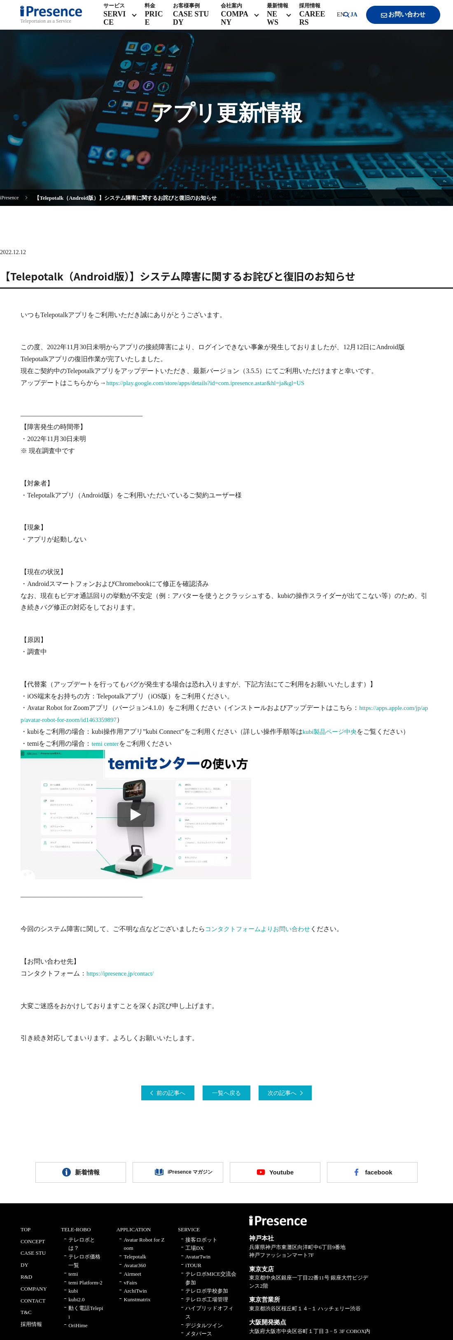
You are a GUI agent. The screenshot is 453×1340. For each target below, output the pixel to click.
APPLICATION (133, 1235)
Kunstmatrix (137, 1305)
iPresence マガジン (184, 1175)
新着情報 (87, 1175)
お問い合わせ (395, 20)
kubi (73, 1296)
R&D (26, 1282)
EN (332, 20)
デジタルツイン (204, 1331)
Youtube (281, 1175)
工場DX (194, 1254)
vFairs (130, 1288)
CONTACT (33, 1306)
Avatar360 (135, 1271)
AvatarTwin (197, 1262)
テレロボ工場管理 (206, 1305)
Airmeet (132, 1280)
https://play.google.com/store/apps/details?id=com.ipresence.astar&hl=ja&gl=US (213, 382)
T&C (26, 1318)
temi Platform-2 (85, 1288)
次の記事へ (294, 1093)
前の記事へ (158, 1093)
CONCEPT (33, 1247)
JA (345, 20)
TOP (25, 1235)
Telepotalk (135, 1262)
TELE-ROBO (76, 1235)
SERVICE (189, 1235)
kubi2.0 (76, 1305)
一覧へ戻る (226, 1093)
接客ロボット (201, 1245)
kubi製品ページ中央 (331, 731)
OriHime (77, 1331)
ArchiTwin (135, 1296)
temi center (106, 743)
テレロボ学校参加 (206, 1296)
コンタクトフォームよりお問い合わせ (261, 928)
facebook (378, 1175)
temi (73, 1280)
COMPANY (34, 1294)
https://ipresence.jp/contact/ (122, 973)
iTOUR (193, 1271)
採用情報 (31, 1330)
